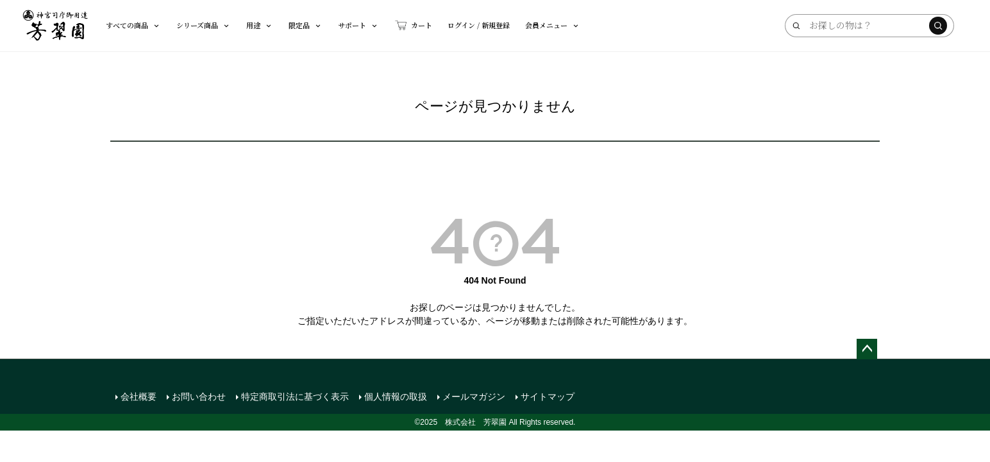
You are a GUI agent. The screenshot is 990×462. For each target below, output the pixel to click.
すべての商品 (133, 25)
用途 (259, 25)
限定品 (306, 25)
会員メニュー (552, 25)
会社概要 (138, 396)
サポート (358, 25)
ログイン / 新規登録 (479, 25)
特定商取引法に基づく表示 (295, 396)
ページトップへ (867, 349)
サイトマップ (548, 396)
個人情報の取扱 (395, 396)
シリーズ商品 (203, 25)
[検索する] (938, 26)
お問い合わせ (199, 396)
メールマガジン (473, 396)
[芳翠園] (55, 25)
